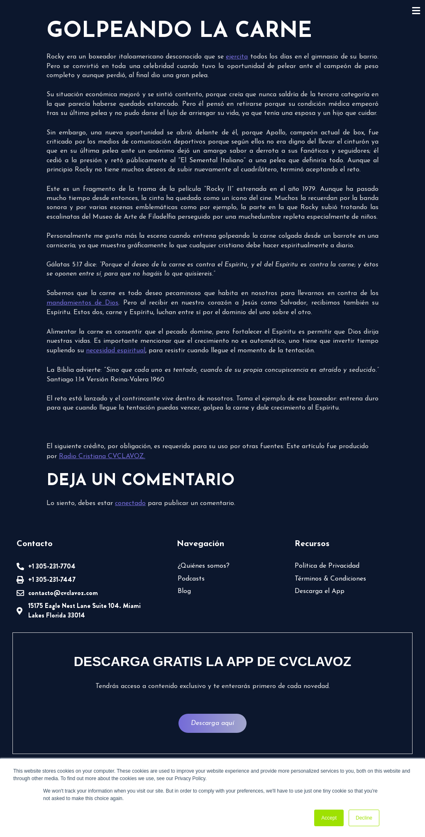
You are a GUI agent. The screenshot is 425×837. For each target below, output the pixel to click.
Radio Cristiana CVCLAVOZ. (89, 456)
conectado (129, 503)
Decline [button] (364, 818)
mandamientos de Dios (82, 303)
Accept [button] (329, 818)
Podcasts (191, 579)
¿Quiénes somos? (203, 566)
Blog (184, 591)
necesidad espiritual (115, 350)
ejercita (237, 57)
